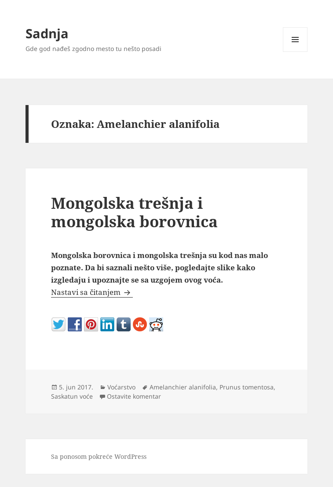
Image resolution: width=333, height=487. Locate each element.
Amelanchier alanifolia (183, 387)
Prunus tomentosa (247, 387)
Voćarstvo (121, 387)
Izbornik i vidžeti (295, 51)
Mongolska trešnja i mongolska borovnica (134, 212)
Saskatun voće (72, 396)
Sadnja (47, 33)
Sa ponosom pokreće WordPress (98, 456)
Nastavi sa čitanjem (92, 292)
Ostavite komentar (134, 396)
